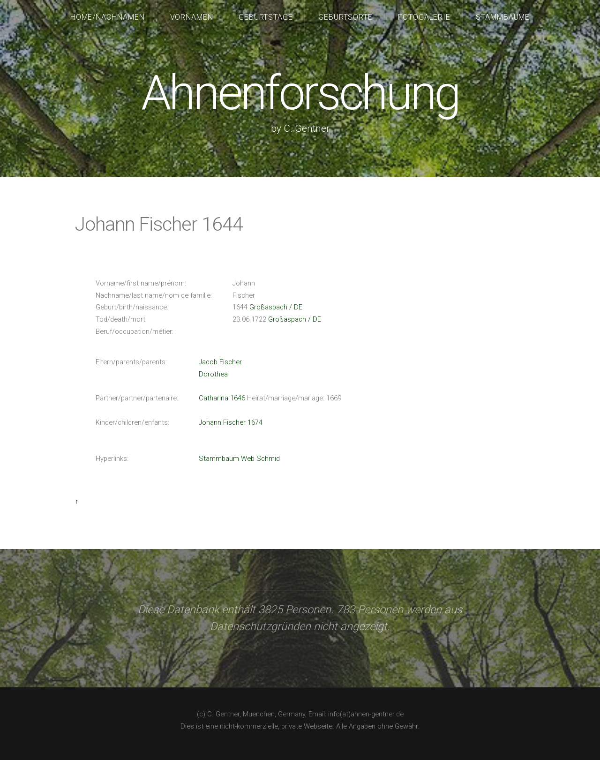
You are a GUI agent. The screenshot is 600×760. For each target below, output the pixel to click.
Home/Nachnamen (107, 17)
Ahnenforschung (299, 93)
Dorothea (213, 374)
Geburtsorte (345, 17)
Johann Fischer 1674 (230, 422)
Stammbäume (503, 17)
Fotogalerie (424, 17)
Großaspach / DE (275, 307)
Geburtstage (266, 17)
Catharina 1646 (222, 398)
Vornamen (192, 17)
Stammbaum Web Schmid (239, 458)
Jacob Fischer (220, 362)
